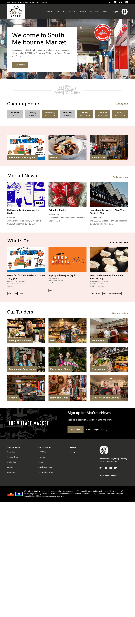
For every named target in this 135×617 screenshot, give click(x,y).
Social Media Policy (45, 467)
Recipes (115, 12)
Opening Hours (12, 457)
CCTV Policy (42, 452)
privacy (104, 429)
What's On (94, 12)
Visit (49, 12)
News (105, 12)
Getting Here (11, 462)
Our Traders (20, 65)
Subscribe (75, 430)
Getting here (122, 103)
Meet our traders (120, 313)
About (72, 12)
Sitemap (72, 452)
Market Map (11, 472)
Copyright (41, 457)
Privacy (41, 462)
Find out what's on (119, 242)
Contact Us (11, 452)
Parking (9, 467)
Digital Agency (105, 475)
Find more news (120, 177)
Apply (83, 12)
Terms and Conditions (45, 472)
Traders (60, 12)
